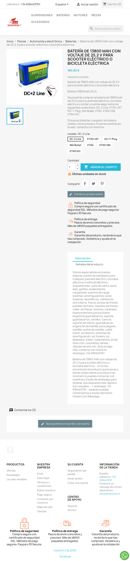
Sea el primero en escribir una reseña (65, 424)
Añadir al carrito (100, 167)
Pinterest (102, 183)
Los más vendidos (17, 479)
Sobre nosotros (46, 490)
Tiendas (41, 511)
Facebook (10, 450)
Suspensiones (42, 15)
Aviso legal (43, 478)
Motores (81, 15)
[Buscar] (105, 28)
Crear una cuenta (78, 482)
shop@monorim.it (110, 493)
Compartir (84, 183)
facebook (65, 556)
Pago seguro (44, 494)
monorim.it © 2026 (65, 550)
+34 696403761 (30, 4)
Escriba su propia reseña (86, 194)
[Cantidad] (72, 167)
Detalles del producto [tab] (89, 264)
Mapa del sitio (45, 507)
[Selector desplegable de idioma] (63, 5)
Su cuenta (75, 464)
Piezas (96, 15)
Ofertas (11, 470)
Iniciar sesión (75, 478)
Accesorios (40, 22)
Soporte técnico (72, 508)
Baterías (63, 15)
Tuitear (93, 183)
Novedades (13, 475)
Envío (40, 473)
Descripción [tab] (83, 258)
